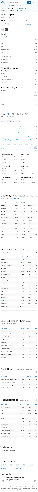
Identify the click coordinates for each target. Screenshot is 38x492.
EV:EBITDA (24, 114)
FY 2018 (16, 468)
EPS (13, 116)
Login (33, 2)
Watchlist (28, 24)
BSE (6, 30)
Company (12, 5)
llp (1, 454)
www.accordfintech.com (10, 486)
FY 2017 (22, 468)
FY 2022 (23, 465)
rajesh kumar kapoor (8, 451)
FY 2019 (10, 468)
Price (9, 114)
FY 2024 (10, 465)
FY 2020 (3, 468)
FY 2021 (29, 465)
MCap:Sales (6, 116)
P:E (13, 114)
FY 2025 (3, 465)
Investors (20, 5)
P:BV (17, 114)
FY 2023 (16, 465)
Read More (9, 481)
